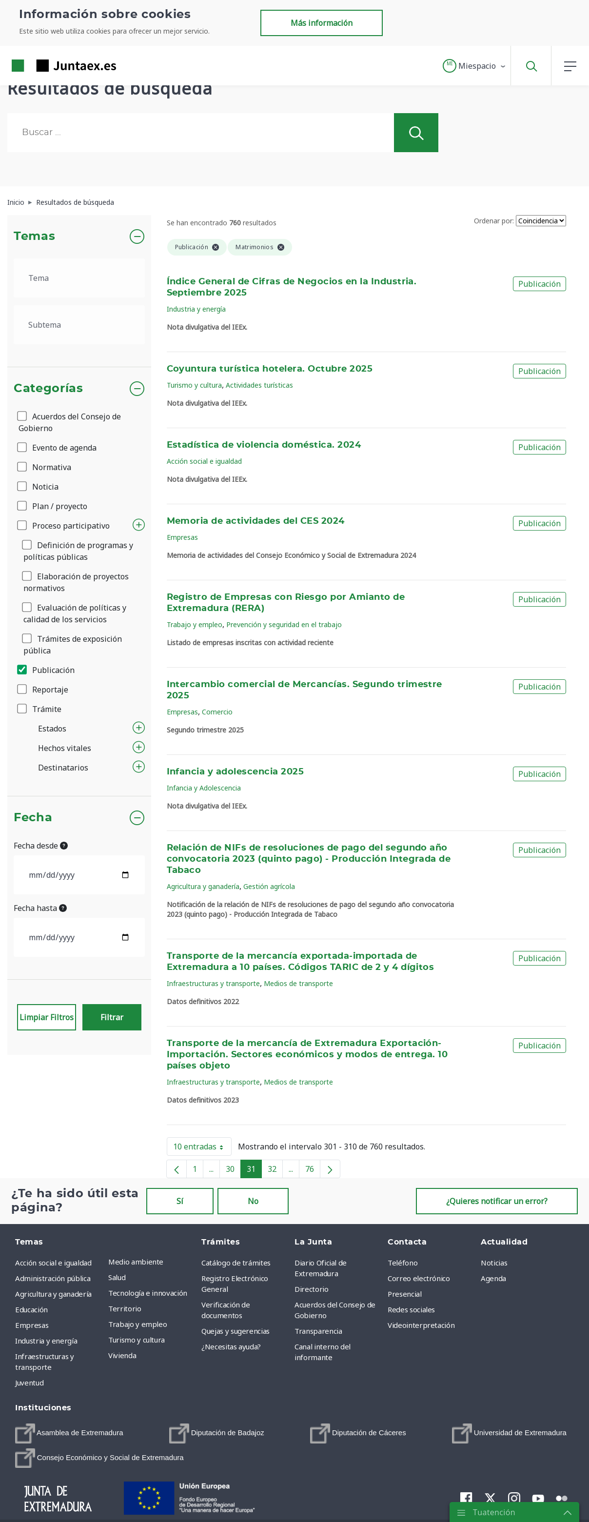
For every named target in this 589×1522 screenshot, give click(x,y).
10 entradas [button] (202, 1148)
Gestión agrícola (269, 886)
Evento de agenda (58, 447)
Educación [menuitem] (31, 1309)
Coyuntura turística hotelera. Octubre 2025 (270, 369)
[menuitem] (69, 1433)
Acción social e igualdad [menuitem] (53, 1262)
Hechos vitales (64, 748)
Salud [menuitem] (116, 1277)
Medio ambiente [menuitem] (135, 1261)
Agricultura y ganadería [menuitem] (53, 1294)
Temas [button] (34, 236)
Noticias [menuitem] (494, 1262)
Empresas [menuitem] (31, 1325)
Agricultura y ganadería (203, 886)
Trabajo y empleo (194, 624)
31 (254, 1171)
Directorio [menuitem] (311, 1289)
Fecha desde (41, 845)
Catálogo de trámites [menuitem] (236, 1262)
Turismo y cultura (194, 385)
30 (233, 1171)
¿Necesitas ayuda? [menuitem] (231, 1346)
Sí (180, 1201)
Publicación (47, 670)
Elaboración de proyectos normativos (76, 582)
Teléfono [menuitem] (402, 1262)
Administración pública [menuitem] (52, 1278)
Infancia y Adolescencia (204, 787)
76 (312, 1171)
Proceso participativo (64, 525)
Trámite (40, 709)
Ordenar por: (494, 220)
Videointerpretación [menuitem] (421, 1325)
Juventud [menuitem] (29, 1382)
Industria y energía (196, 309)
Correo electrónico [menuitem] (419, 1278)
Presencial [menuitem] (405, 1294)
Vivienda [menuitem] (122, 1355)
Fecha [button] (33, 818)
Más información (322, 23)
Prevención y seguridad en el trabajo (284, 624)
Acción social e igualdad (204, 461)
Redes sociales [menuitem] (411, 1309)
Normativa (45, 467)
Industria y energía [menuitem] (46, 1340)
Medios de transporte (298, 983)
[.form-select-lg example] (79, 277)
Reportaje (43, 689)
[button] (474, 66)
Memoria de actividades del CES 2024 (256, 521)
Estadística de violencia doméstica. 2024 (264, 445)
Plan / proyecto (53, 506)
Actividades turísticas (259, 385)
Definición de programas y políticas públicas (78, 551)
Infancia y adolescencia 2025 (235, 772)
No (253, 1201)
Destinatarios (63, 767)
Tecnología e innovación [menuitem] (147, 1293)
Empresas (182, 537)
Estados (52, 728)
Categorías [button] (48, 389)
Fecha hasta (40, 908)
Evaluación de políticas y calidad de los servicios (74, 613)
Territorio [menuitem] (124, 1308)
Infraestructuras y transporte (213, 983)
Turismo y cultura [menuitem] (136, 1339)
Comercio (217, 711)
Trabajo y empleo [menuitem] (137, 1324)
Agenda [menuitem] (493, 1278)
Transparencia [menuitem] (318, 1331)
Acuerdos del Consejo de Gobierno (70, 422)
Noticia (39, 486)
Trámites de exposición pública (72, 644)
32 (275, 1171)
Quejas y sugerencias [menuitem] (235, 1331)
